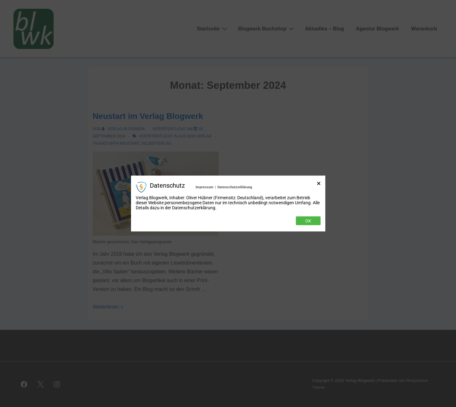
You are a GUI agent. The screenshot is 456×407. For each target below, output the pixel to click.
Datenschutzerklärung (235, 187)
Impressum (204, 187)
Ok (308, 220)
